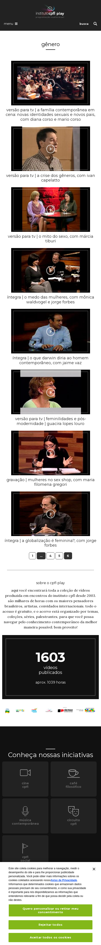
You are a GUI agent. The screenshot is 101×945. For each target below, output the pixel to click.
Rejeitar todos (50, 926)
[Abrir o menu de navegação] (11, 23)
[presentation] (50, 83)
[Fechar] (94, 870)
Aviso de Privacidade (64, 881)
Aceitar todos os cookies (50, 938)
